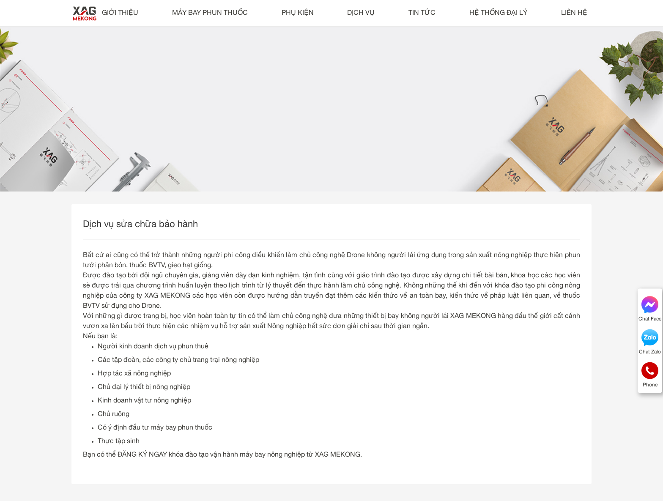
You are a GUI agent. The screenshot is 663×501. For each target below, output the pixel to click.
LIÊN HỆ (574, 13)
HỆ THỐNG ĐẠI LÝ (498, 13)
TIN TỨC (422, 13)
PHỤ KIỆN (298, 13)
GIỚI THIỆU (120, 13)
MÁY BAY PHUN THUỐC (210, 13)
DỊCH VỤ (361, 13)
